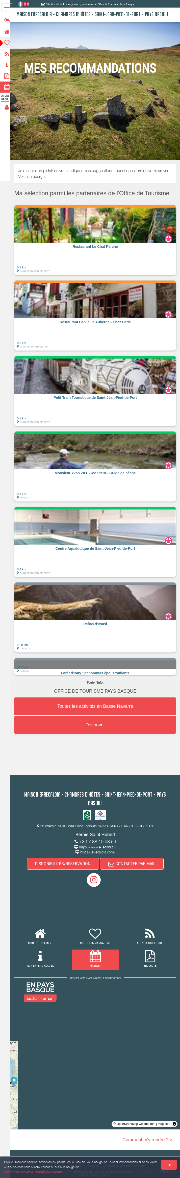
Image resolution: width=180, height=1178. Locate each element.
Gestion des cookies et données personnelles (33, 1172)
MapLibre (164, 1124)
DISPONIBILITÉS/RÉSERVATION (64, 863)
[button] (96, 240)
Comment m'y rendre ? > (147, 1140)
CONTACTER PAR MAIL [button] (133, 863)
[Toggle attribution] (174, 1124)
